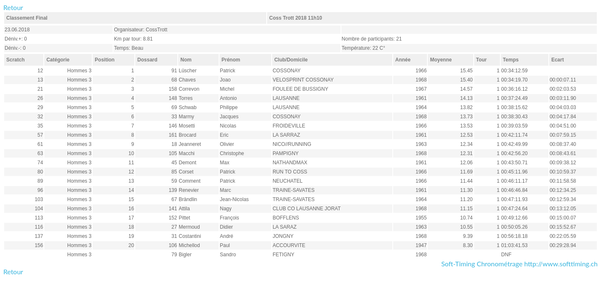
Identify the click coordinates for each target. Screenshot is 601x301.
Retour (13, 7)
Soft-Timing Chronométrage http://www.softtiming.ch (519, 264)
